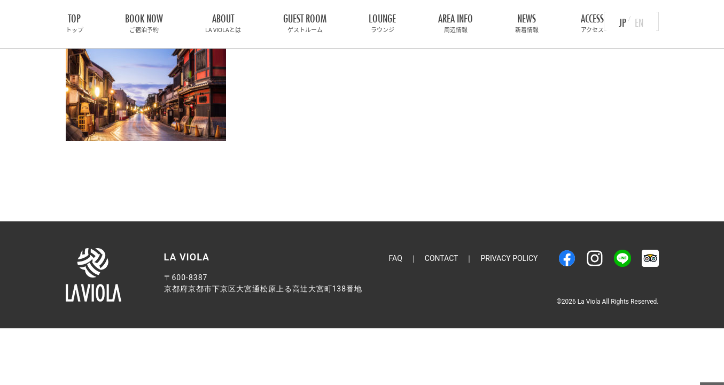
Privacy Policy (509, 258)
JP (622, 21)
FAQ (395, 258)
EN (639, 21)
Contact (441, 258)
